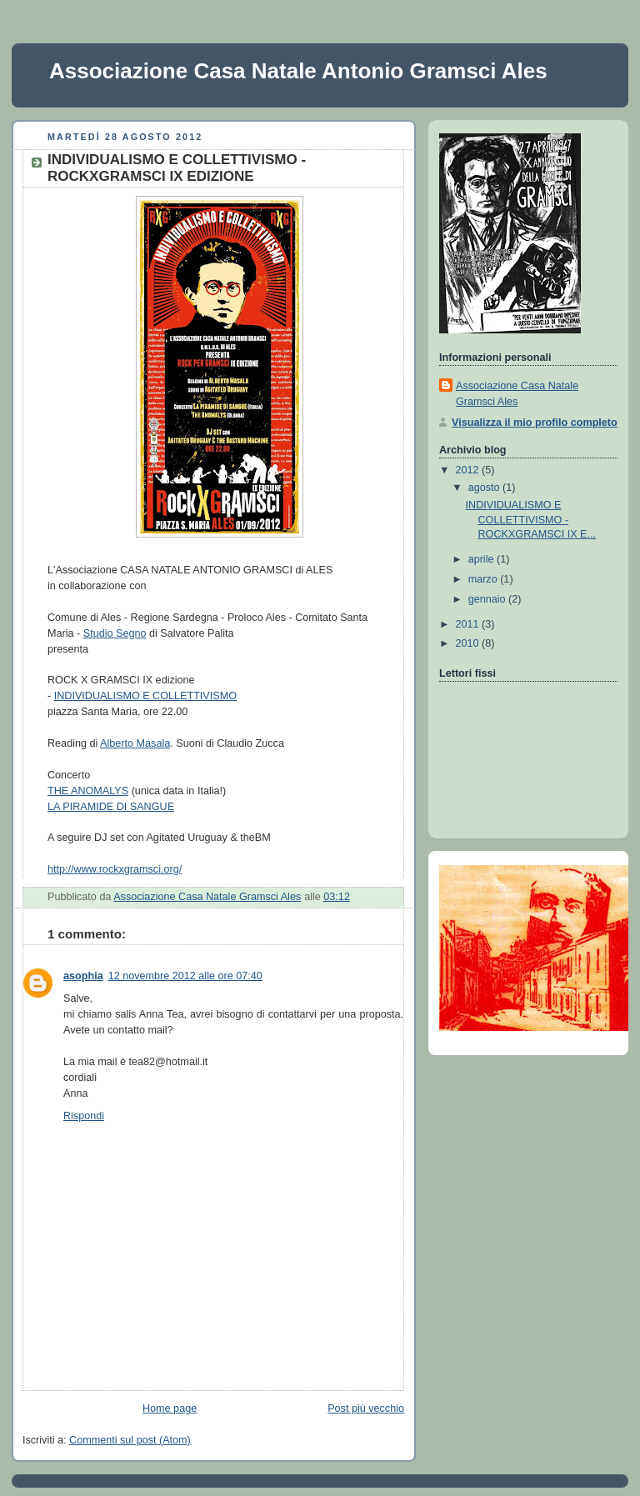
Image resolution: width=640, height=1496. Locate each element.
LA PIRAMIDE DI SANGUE (111, 807)
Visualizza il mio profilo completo (535, 422)
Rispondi (83, 1116)
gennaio (488, 599)
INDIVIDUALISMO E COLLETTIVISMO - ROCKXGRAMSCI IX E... (531, 519)
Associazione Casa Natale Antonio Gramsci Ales (298, 70)
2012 (469, 470)
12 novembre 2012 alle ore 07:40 (185, 976)
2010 (469, 643)
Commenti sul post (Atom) (130, 1440)
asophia (83, 976)
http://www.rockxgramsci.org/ (115, 869)
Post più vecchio (366, 1408)
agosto (485, 487)
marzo (484, 579)
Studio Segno (115, 633)
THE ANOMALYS (88, 791)
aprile (482, 559)
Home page (169, 1408)
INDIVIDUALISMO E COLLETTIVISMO (145, 696)
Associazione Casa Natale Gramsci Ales (517, 394)
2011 (469, 624)
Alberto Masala (135, 743)
